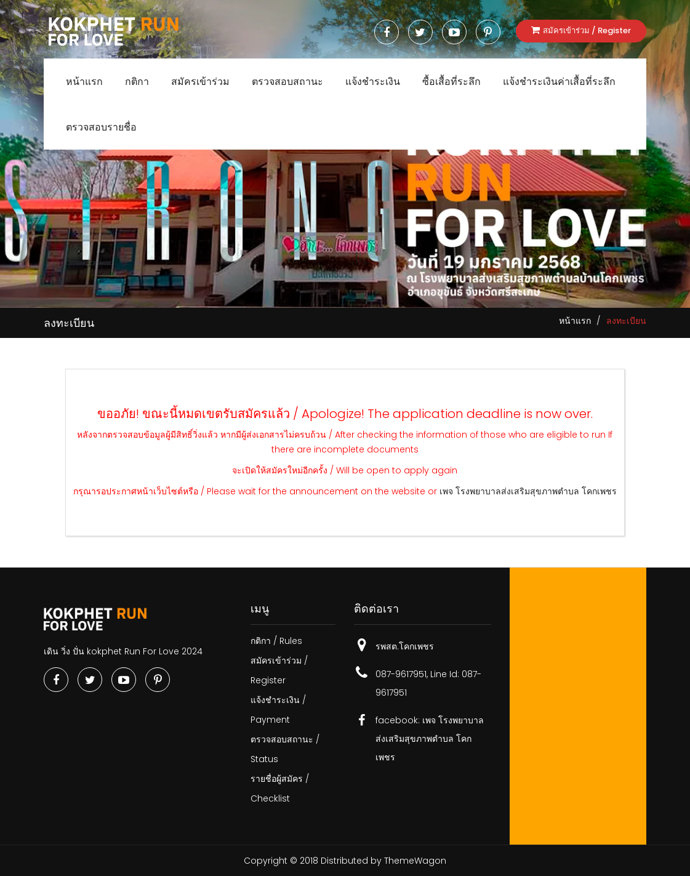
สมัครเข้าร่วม (200, 81)
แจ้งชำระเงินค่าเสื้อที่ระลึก (559, 81)
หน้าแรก (84, 81)
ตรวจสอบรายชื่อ (101, 127)
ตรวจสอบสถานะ (287, 81)
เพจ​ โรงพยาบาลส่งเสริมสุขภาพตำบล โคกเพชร (528, 491)
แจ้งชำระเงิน (372, 81)
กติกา (137, 81)
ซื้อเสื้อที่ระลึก (451, 81)
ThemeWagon (415, 860)
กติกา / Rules (276, 641)
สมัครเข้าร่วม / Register (581, 30)
